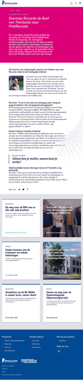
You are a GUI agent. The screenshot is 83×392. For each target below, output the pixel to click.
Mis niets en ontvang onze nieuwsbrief (11, 387)
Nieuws (17, 10)
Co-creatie (34, 353)
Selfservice (34, 356)
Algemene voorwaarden (8, 378)
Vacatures (61, 353)
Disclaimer (4, 381)
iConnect (6, 360)
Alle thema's (35, 360)
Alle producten (8, 363)
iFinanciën (7, 356)
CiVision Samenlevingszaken (13, 353)
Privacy (4, 384)
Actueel (12, 10)
